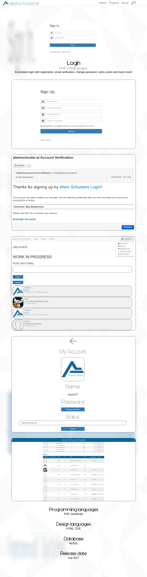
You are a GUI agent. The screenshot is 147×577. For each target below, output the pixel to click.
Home (102, 3)
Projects (114, 3)
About (125, 3)
